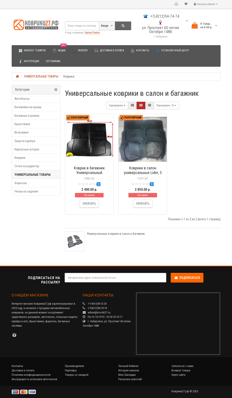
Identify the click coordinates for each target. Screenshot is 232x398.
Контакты (139, 50)
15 (166, 105)
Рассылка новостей (130, 379)
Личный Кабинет (128, 366)
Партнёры (71, 370)
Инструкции (28, 61)
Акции (59, 49)
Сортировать (117, 105)
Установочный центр (172, 50)
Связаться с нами (182, 366)
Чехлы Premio (92, 32)
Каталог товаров (32, 50)
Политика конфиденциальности (31, 374)
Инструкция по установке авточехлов (34, 379)
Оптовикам (53, 61)
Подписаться (187, 278)
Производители (74, 366)
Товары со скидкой (76, 374)
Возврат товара (181, 370)
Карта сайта (178, 374)
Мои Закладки (127, 374)
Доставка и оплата (109, 50)
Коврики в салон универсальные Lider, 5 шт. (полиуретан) (143, 173)
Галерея (80, 50)
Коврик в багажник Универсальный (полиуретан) (89, 173)
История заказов (128, 370)
